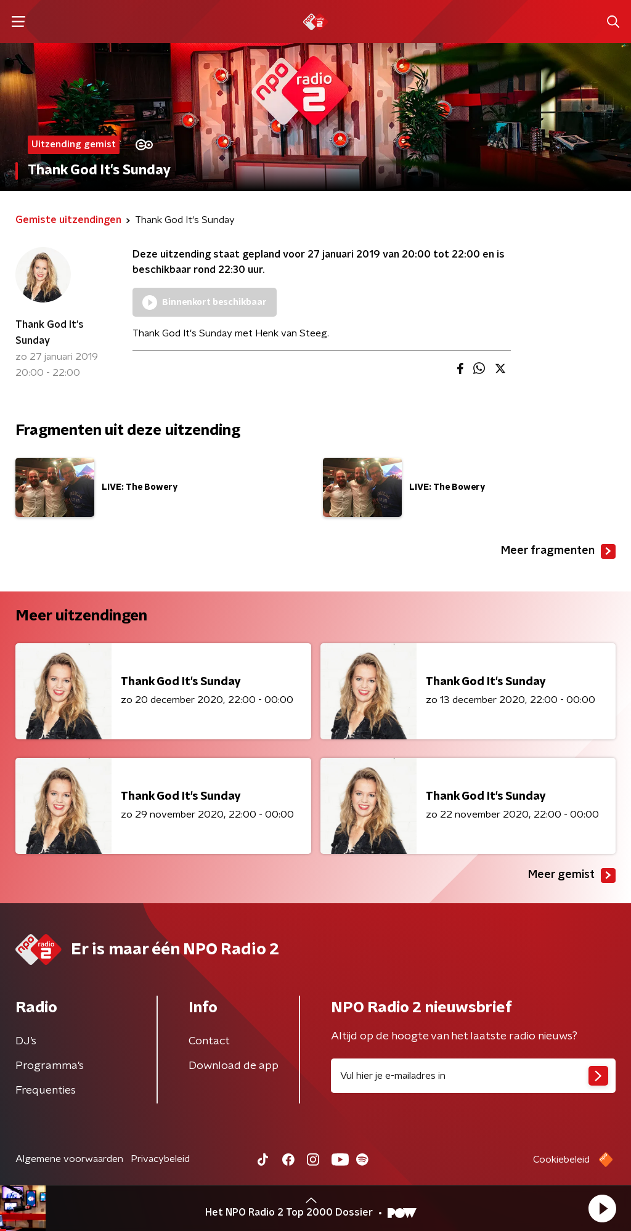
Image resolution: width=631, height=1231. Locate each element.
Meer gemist (572, 875)
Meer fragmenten (558, 551)
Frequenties (45, 1090)
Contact (209, 1041)
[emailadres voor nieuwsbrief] (473, 1075)
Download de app (234, 1065)
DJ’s (25, 1041)
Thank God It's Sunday (49, 333)
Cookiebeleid (561, 1159)
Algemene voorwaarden (69, 1159)
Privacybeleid (160, 1159)
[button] (602, 1208)
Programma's (49, 1065)
